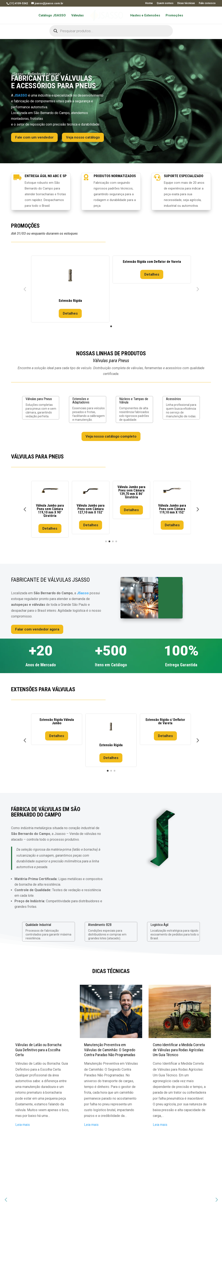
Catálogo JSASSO (53, 15)
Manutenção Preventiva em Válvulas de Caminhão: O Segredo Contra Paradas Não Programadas (109, 1053)
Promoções (173, 15)
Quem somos (165, 3)
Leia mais (22, 1128)
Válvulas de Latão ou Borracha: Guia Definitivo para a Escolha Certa (38, 1053)
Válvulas (79, 15)
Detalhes (70, 313)
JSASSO (20, 95)
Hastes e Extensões (144, 15)
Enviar (191, 1237)
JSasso (83, 593)
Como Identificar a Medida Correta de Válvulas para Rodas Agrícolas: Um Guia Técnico (179, 1053)
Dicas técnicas (186, 3)
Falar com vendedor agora (37, 629)
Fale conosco (207, 3)
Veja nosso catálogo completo (111, 436)
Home (149, 3)
